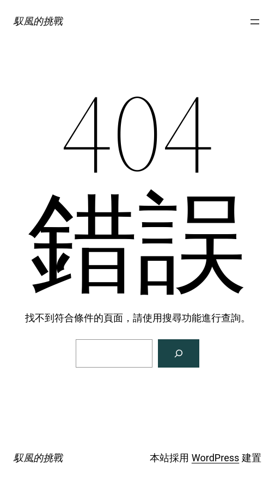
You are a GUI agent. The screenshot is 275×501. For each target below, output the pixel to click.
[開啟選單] (254, 21)
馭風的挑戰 (38, 21)
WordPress (215, 457)
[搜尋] (178, 353)
